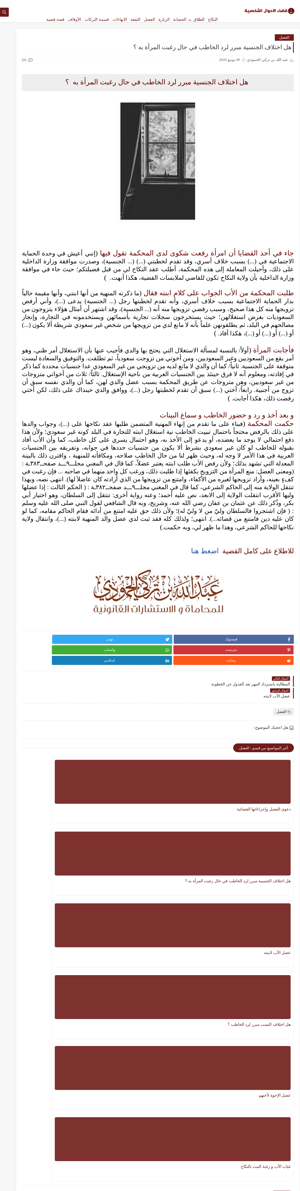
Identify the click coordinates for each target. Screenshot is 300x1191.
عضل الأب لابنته (148, 880)
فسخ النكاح (72, 654)
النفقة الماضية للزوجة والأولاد (47, 236)
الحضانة (179, 19)
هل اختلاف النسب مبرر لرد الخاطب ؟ (268, 954)
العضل (149, 19)
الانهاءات (119, 19)
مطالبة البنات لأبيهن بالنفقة (46, 439)
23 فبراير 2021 (28, 248)
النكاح (213, 19)
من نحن (185, 5)
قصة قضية (55, 19)
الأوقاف (74, 19)
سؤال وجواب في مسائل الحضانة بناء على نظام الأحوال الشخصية (152, 1083)
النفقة (135, 19)
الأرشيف (118, 5)
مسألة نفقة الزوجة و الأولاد (47, 502)
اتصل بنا (170, 5)
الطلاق (198, 19)
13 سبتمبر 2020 (28, 383)
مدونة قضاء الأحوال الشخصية (237, 1183)
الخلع (77, 586)
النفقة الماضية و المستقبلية (47, 371)
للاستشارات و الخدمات (144, 5)
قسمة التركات (97, 19)
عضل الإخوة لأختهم (210, 951)
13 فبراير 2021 (28, 316)
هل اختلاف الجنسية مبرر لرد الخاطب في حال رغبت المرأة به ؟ (201, 883)
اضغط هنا (205, 668)
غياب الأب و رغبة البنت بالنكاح (136, 951)
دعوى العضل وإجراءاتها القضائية (271, 883)
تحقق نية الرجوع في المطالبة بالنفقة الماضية (47, 306)
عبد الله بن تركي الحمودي (61, 248)
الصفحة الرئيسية (207, 5)
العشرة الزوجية (69, 615)
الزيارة (164, 19)
